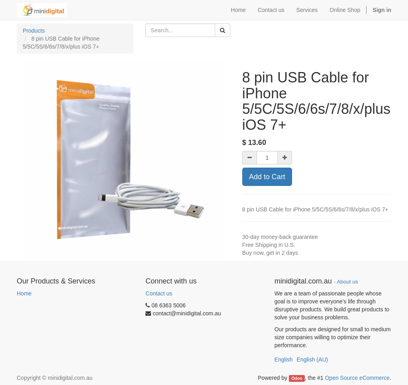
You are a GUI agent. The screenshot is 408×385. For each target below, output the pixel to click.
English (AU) (312, 359)
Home (24, 293)
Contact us (158, 293)
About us (347, 282)
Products (34, 30)
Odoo (296, 378)
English (284, 359)
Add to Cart (267, 177)
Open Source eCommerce (357, 378)
